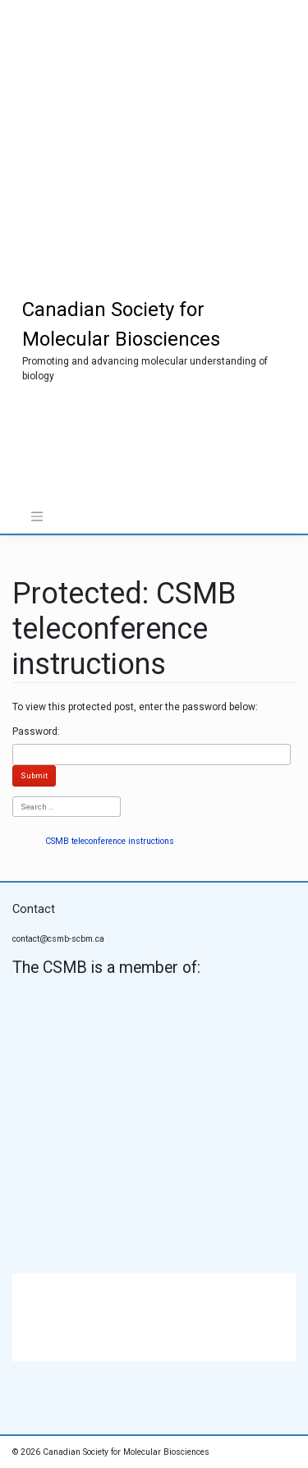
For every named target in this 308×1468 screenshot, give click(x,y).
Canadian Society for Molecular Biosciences (126, 1452)
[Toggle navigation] (37, 516)
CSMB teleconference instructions (109, 841)
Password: (36, 731)
